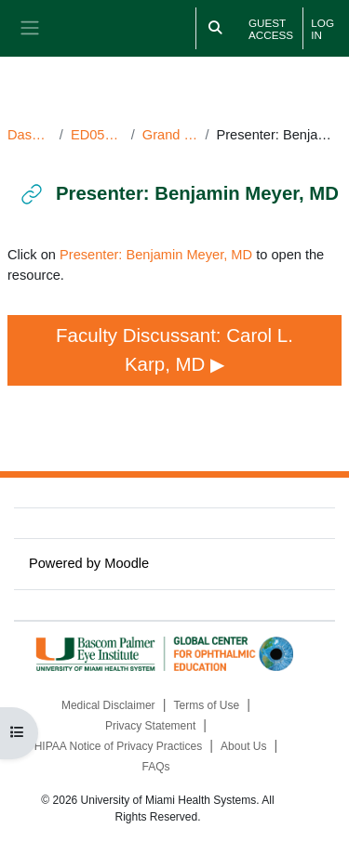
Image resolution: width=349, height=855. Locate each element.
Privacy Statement (150, 725)
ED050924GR (97, 134)
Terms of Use (207, 705)
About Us (243, 746)
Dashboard (29, 134)
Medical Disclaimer (108, 705)
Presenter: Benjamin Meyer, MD (156, 254)
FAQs (155, 766)
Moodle (126, 563)
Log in (322, 29)
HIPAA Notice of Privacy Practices (118, 746)
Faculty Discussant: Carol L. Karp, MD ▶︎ (177, 349)
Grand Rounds (170, 134)
